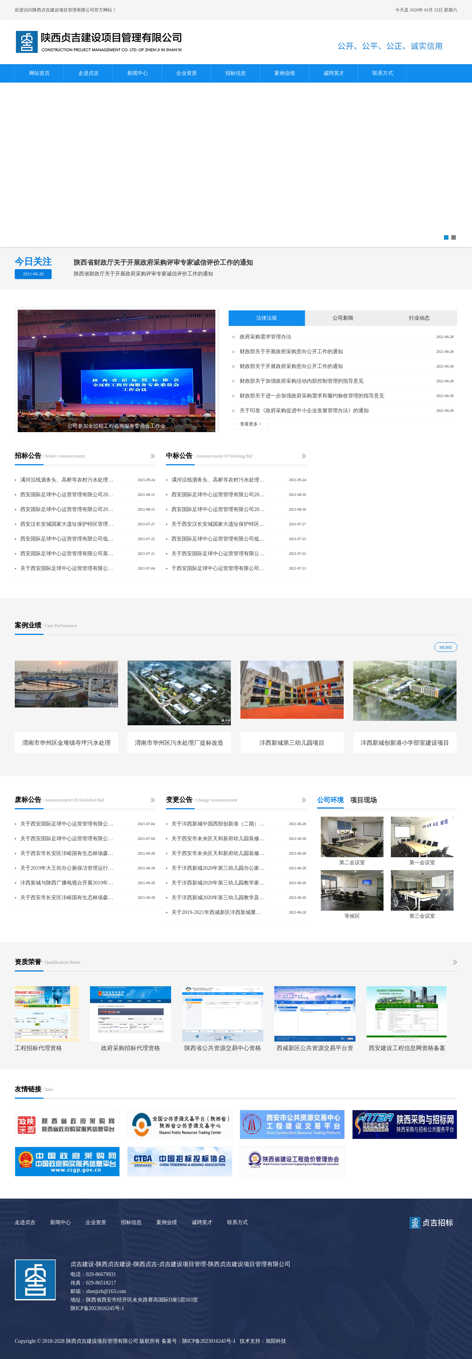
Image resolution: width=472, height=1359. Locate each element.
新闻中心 (137, 73)
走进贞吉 (88, 73)
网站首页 (39, 73)
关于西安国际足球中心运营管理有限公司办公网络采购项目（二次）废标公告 (67, 824)
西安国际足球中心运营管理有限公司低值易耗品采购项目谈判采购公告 (67, 539)
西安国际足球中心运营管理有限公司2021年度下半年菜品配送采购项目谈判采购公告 (67, 494)
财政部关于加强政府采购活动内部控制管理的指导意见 (302, 381)
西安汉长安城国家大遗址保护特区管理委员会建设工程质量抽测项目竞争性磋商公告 (67, 524)
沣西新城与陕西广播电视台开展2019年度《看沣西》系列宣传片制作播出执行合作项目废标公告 (67, 883)
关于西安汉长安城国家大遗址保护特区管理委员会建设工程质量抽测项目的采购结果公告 (218, 524)
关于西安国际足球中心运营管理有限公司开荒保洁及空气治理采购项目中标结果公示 (218, 553)
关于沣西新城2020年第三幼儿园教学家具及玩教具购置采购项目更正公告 (218, 883)
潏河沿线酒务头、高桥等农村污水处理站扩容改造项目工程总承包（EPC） (67, 480)
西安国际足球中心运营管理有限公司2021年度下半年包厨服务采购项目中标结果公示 (218, 494)
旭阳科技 (276, 1341)
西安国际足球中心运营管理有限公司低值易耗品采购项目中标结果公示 (218, 539)
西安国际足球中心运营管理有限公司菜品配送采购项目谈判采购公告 (67, 553)
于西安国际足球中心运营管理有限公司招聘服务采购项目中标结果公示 (218, 568)
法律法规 (266, 318)
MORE (446, 647)
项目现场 (363, 800)
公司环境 (330, 800)
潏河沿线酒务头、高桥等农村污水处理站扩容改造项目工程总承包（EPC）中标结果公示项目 (218, 480)
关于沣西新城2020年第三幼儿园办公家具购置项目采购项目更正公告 (218, 868)
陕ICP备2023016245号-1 (97, 1308)
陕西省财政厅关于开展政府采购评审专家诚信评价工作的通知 (163, 262)
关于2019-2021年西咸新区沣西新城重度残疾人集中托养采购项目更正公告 (218, 912)
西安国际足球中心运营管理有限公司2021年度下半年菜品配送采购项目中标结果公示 (218, 509)
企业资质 (186, 73)
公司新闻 (343, 318)
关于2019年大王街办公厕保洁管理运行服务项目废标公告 (67, 868)
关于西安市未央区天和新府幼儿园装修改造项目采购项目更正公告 (218, 838)
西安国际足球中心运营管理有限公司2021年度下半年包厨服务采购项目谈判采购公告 (67, 509)
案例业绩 (284, 73)
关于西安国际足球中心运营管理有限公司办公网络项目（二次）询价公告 (67, 568)
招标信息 (235, 73)
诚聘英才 (333, 73)
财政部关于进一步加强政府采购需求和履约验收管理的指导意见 (312, 396)
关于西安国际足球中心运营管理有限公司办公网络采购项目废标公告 (67, 838)
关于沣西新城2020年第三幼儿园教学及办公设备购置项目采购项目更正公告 (218, 897)
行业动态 (419, 318)
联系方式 (382, 73)
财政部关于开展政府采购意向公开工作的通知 (291, 351)
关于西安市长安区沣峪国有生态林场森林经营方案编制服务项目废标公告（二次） (67, 853)
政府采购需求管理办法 (265, 337)
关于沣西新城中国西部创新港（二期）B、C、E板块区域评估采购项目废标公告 (218, 824)
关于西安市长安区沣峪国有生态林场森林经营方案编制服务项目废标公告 (67, 897)
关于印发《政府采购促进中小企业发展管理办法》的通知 (304, 410)
